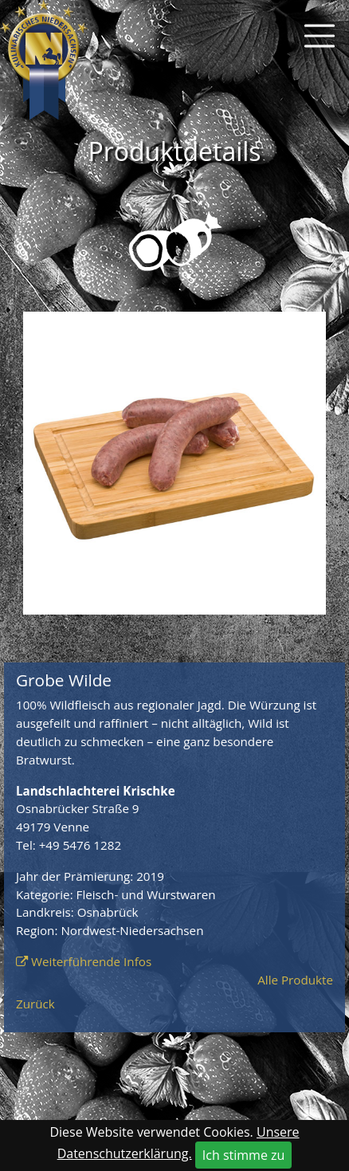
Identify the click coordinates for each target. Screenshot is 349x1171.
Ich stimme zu (243, 1155)
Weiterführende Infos (91, 961)
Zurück (35, 1004)
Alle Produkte (295, 980)
